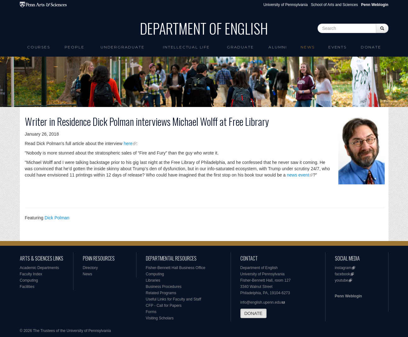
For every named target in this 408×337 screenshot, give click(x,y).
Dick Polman (57, 217)
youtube (341, 280)
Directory (90, 268)
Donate (371, 47)
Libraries (153, 280)
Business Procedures (163, 286)
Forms (151, 312)
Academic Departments (39, 268)
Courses (38, 47)
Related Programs (161, 293)
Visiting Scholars (160, 318)
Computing (29, 280)
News (307, 47)
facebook (342, 274)
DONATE (253, 313)
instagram (343, 268)
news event (298, 174)
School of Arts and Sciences (334, 5)
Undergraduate (122, 47)
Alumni (277, 47)
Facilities (27, 286)
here (128, 143)
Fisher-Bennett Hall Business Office (175, 268)
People (74, 47)
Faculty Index (31, 274)
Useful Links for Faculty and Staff (173, 299)
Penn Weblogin (348, 296)
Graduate (240, 47)
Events (337, 47)
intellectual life (186, 47)
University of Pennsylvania (285, 5)
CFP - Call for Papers (164, 305)
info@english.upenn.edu (260, 302)
